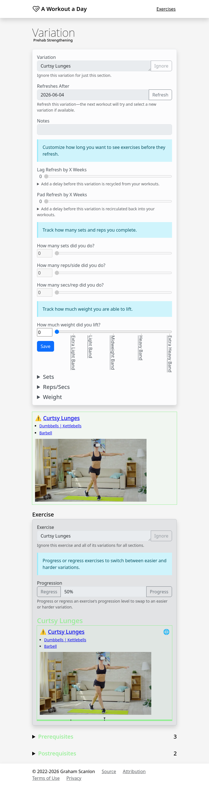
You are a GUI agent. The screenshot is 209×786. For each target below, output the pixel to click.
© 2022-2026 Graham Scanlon (63, 771)
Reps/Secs (56, 387)
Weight (52, 397)
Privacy (73, 778)
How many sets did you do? (65, 246)
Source (109, 771)
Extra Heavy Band (170, 353)
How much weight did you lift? (68, 325)
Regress (49, 592)
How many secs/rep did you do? (70, 285)
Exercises (166, 9)
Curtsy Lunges (94, 66)
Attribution (134, 771)
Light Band (90, 346)
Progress (159, 592)
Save (45, 346)
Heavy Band (141, 347)
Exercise (45, 527)
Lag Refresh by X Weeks (62, 170)
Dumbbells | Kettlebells (61, 425)
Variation (46, 57)
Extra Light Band (73, 352)
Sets (48, 377)
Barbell (46, 432)
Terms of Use (46, 778)
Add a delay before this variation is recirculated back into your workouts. (96, 211)
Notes (43, 121)
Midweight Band (113, 352)
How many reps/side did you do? (71, 265)
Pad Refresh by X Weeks (62, 195)
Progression (49, 583)
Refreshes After (53, 86)
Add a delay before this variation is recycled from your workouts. (100, 183)
